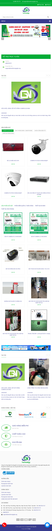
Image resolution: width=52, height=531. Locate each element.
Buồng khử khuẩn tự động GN (13, 301)
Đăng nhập (40, 4)
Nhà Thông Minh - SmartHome (23, 130)
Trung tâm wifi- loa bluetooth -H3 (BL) (39, 333)
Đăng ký (48, 4)
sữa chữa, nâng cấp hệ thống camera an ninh (15, 108)
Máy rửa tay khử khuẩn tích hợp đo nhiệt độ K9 (13, 334)
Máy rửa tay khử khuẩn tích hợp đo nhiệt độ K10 (39, 302)
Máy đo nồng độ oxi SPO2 (13, 269)
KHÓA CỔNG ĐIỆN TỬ (40, 130)
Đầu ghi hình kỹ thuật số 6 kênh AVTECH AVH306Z (39, 193)
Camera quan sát (8, 130)
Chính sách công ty (5, 481)
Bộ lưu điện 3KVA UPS (13, 160)
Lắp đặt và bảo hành (6, 485)
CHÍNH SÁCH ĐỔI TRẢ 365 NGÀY (9, 499)
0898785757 (8, 63)
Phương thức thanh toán (7, 483)
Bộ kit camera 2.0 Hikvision (39, 236)
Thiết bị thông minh (8, 133)
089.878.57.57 (42, 505)
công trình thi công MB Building (37, 388)
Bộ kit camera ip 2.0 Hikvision (13, 236)
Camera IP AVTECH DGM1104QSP (13, 193)
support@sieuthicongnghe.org (31, 1)
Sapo (29, 528)
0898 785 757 (17, 1)
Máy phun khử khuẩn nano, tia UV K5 (39, 269)
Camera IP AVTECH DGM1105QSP (39, 160)
